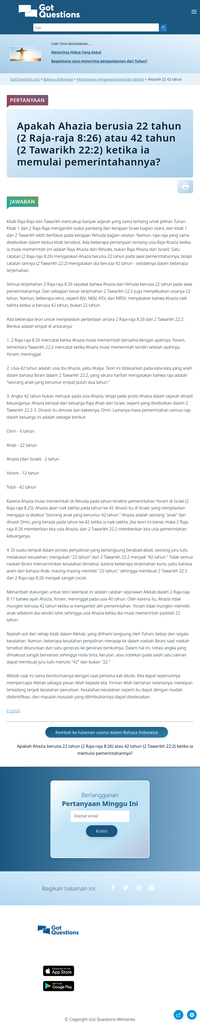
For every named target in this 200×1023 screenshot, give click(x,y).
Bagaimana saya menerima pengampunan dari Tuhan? (99, 61)
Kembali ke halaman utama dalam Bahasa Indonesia (106, 732)
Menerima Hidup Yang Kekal (76, 52)
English (13, 711)
